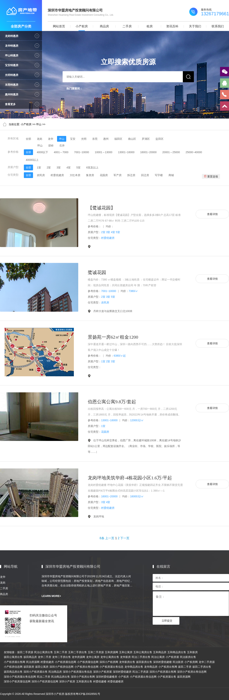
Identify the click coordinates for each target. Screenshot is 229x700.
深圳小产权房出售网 (83, 676)
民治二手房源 (140, 671)
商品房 (104, 26)
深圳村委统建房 (122, 671)
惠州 (106, 138)
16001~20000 (148, 152)
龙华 (50, 138)
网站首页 (59, 26)
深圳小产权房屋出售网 (162, 671)
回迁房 (145, 175)
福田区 (118, 138)
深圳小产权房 (67, 681)
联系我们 (218, 26)
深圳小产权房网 (108, 662)
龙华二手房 (44, 657)
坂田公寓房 (41, 666)
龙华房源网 (78, 657)
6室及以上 (92, 167)
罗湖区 (146, 138)
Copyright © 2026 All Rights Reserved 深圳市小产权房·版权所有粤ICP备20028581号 (50, 693)
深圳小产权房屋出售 (35, 671)
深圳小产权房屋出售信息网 (20, 676)
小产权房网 (191, 662)
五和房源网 (111, 652)
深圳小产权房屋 (102, 671)
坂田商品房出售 (13, 671)
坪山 (38, 124)
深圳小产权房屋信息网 (17, 681)
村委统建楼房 (115, 681)
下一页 (124, 538)
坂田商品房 (30, 657)
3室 (58, 167)
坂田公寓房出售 (13, 657)
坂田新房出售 (144, 662)
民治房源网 (33, 662)
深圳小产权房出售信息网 (191, 671)
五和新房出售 (84, 681)
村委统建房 (57, 175)
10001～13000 (103, 152)
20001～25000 (171, 152)
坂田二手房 (184, 666)
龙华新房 (125, 657)
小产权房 (82, 26)
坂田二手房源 (25, 652)
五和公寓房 (125, 652)
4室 (68, 167)
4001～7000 (61, 152)
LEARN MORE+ (51, 596)
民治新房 (178, 662)
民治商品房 (55, 671)
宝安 (72, 138)
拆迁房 (131, 175)
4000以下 (42, 152)
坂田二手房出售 (201, 666)
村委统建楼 (99, 681)
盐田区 (160, 138)
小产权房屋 (172, 657)
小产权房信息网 (13, 666)
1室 (39, 167)
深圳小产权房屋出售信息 (77, 671)
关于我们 (195, 26)
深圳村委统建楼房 (106, 676)
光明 (83, 138)
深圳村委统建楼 (162, 662)
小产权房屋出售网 (14, 662)
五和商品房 (159, 652)
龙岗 (39, 138)
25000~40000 (193, 152)
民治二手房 (43, 676)
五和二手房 (60, 652)
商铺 (171, 175)
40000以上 (32, 159)
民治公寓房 (158, 657)
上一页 (109, 538)
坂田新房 (28, 666)
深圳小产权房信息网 (61, 666)
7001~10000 (81, 152)
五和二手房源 (96, 652)
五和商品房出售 (176, 652)
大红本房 (75, 175)
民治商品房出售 (60, 676)
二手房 (127, 26)
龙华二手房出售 (61, 657)
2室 (49, 167)
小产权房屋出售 (166, 676)
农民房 (41, 175)
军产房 (118, 175)
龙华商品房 (150, 666)
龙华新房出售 (127, 662)
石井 (62, 145)
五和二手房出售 (77, 652)
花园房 (104, 175)
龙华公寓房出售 (109, 657)
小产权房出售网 (167, 666)
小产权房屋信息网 (65, 662)
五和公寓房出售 (142, 652)
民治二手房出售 (141, 657)
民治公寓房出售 (43, 652)
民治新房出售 (188, 657)
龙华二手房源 (207, 662)
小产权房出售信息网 (86, 666)
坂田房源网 (183, 676)
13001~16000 (126, 152)
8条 (102, 538)
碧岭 (51, 145)
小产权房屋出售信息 (111, 666)
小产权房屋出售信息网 (143, 676)
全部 (28, 138)
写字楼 (159, 175)
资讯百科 (172, 26)
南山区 (132, 138)
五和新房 (192, 652)
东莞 (95, 138)
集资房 (90, 175)
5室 (78, 167)
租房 (150, 26)
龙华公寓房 (92, 657)
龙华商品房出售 (133, 666)
